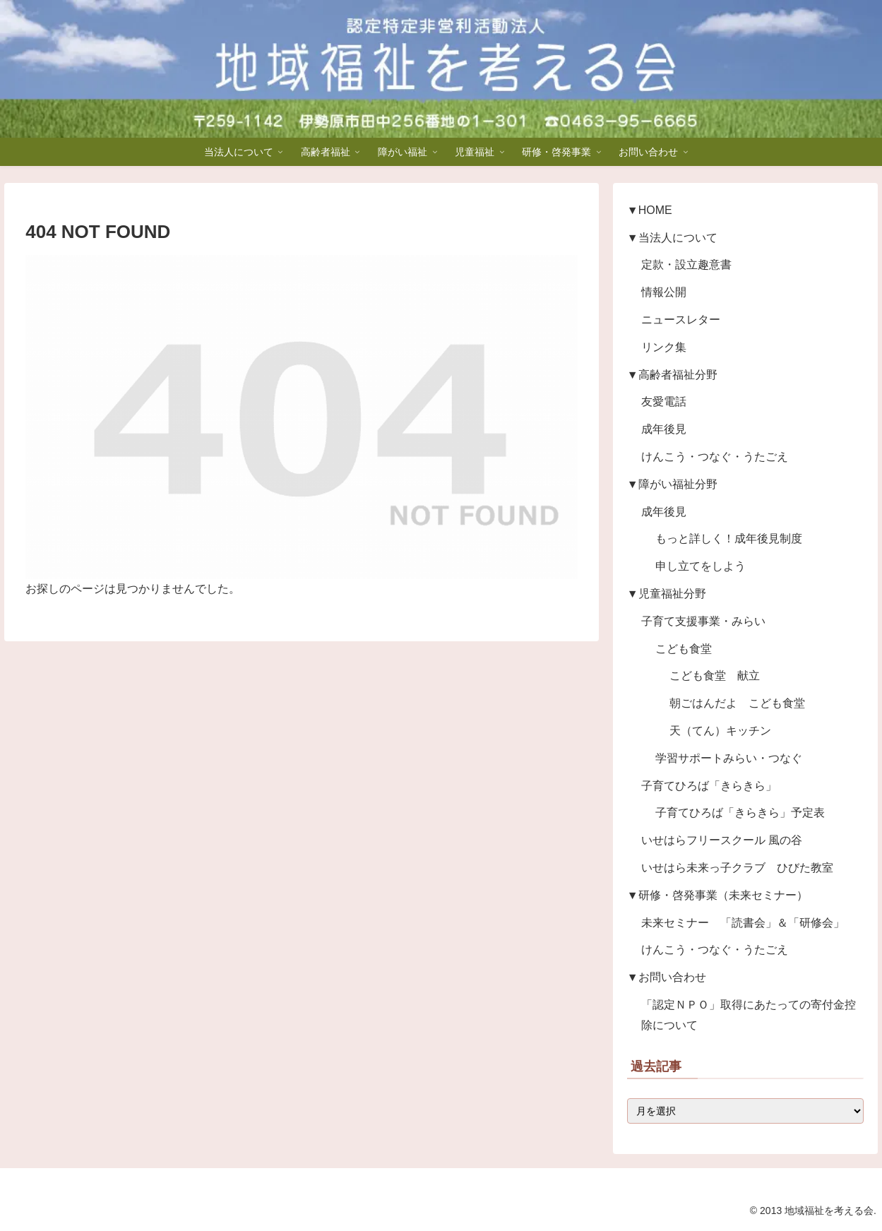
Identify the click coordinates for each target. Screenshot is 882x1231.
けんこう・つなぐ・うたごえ (714, 457)
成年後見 (663, 429)
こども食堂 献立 (714, 676)
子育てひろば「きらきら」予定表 (740, 813)
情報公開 (663, 292)
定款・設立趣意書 (686, 264)
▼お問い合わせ (666, 977)
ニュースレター (680, 320)
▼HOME (649, 210)
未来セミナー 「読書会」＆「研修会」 (743, 923)
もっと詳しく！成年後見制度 (728, 539)
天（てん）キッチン (720, 731)
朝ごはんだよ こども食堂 (737, 703)
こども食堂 (683, 649)
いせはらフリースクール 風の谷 (721, 840)
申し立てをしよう (700, 566)
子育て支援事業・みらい (703, 621)
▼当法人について (672, 238)
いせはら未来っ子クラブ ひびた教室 (737, 868)
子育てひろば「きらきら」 (709, 786)
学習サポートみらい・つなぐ (728, 758)
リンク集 (663, 347)
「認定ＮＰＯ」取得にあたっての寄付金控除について (748, 1015)
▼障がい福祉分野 (672, 484)
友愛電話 (663, 402)
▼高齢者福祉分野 (672, 375)
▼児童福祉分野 (666, 594)
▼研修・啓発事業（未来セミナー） (717, 895)
